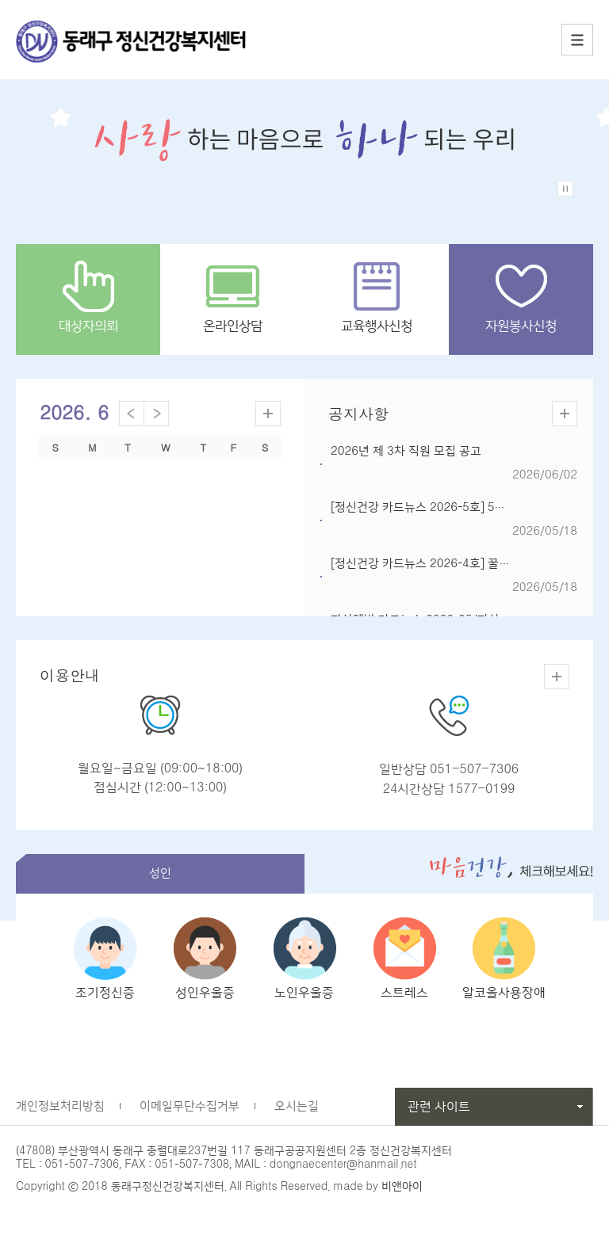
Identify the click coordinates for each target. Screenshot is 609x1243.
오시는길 (296, 1115)
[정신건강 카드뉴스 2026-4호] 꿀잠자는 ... (438, 563)
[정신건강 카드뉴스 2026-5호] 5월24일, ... (438, 507)
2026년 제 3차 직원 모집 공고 (406, 451)
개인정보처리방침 (60, 1115)
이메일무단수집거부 (189, 1115)
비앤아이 (402, 1195)
